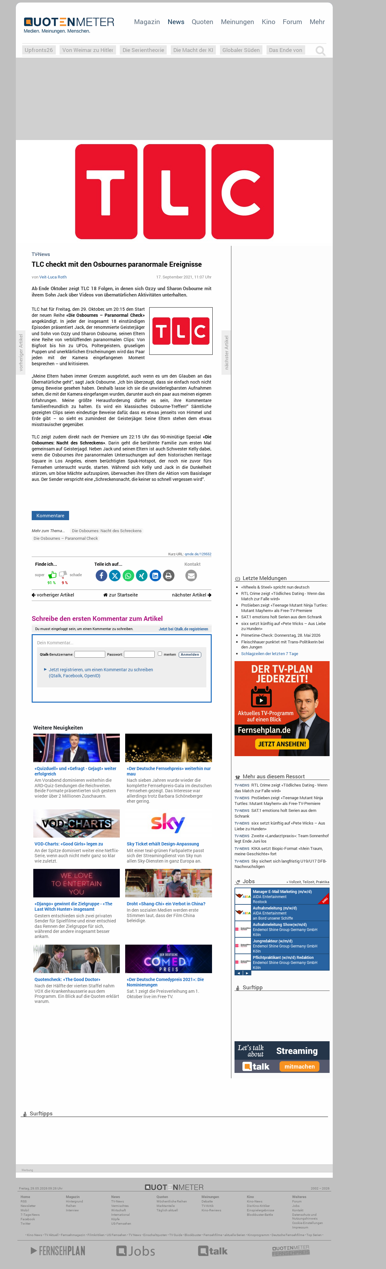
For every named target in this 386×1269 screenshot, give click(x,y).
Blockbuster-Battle (260, 1215)
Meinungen (237, 21)
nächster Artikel (191, 595)
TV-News (117, 1201)
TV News (135, 1235)
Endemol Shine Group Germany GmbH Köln (276, 929)
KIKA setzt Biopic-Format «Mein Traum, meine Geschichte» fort (279, 851)
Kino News (34, 1235)
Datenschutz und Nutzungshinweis (305, 1217)
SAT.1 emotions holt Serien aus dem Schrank (281, 617)
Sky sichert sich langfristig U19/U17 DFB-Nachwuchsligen (281, 863)
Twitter (25, 1223)
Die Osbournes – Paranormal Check (66, 538)
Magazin (147, 21)
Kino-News (254, 1201)
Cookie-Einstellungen (307, 1223)
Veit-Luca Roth (53, 276)
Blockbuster (192, 1235)
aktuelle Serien (234, 1235)
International (120, 1215)
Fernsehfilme (212, 1235)
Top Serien (314, 1235)
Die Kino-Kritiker (258, 1206)
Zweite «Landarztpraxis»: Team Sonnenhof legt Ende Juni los (282, 838)
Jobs (295, 1206)
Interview (72, 1210)
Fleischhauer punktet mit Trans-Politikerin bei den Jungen (282, 644)
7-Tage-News (30, 1215)
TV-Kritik (208, 1206)
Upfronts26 (39, 50)
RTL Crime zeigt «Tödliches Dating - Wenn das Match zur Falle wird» (283, 595)
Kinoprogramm (258, 1235)
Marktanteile (166, 1206)
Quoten (202, 21)
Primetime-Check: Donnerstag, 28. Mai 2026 (280, 635)
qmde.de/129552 (198, 554)
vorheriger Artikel (53, 595)
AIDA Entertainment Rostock (282, 896)
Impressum (300, 1227)
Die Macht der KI (193, 50)
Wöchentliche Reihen (172, 1201)
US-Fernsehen (121, 1223)
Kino (268, 21)
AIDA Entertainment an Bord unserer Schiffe (266, 913)
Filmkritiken (96, 1235)
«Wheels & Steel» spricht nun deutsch (275, 587)
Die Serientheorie (143, 50)
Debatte (207, 1201)
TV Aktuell (51, 1235)
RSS (24, 1201)
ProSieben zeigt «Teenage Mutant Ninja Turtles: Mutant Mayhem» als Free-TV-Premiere (284, 607)
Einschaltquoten (155, 1235)
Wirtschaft (118, 1210)
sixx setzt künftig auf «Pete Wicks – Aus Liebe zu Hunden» (283, 626)
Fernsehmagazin (73, 1235)
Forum (292, 21)
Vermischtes (120, 1206)
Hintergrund (74, 1201)
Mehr (317, 21)
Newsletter (28, 1206)
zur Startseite (120, 595)
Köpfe (115, 1219)
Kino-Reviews (211, 1210)
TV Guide (175, 1235)
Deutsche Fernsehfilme (288, 1235)
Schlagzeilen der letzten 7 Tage (269, 653)
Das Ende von (285, 50)
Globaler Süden (241, 50)
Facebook (28, 1219)
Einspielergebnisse (260, 1210)
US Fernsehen (116, 1235)
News (176, 21)
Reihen (71, 1206)
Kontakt (297, 1210)
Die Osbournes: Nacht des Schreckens (107, 530)
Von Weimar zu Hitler (87, 50)
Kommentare (50, 515)
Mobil (25, 1210)
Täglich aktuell (167, 1210)
